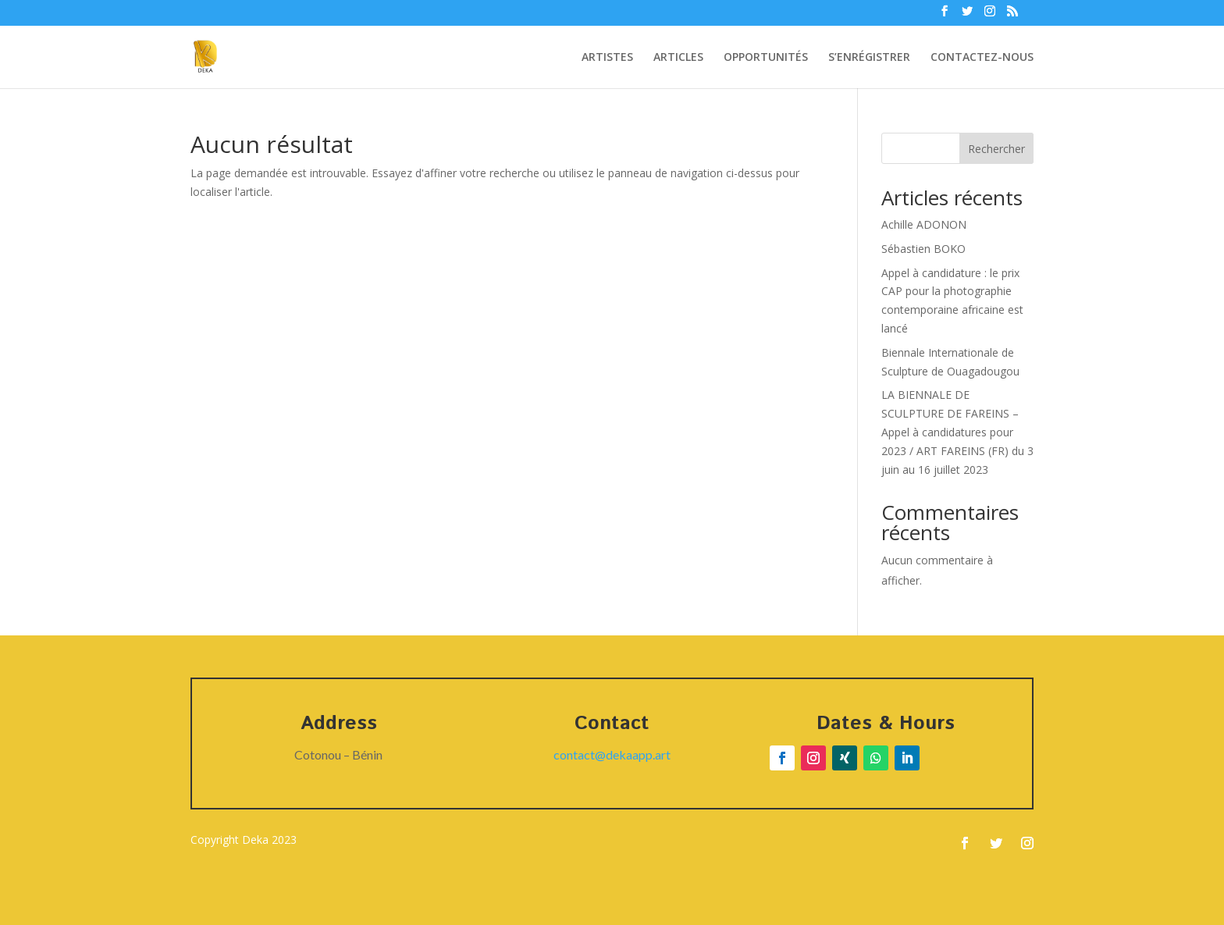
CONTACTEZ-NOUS (982, 58)
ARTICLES (678, 58)
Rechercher (996, 148)
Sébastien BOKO (923, 248)
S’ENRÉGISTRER (869, 58)
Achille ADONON (923, 224)
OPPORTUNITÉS (766, 58)
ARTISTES (607, 58)
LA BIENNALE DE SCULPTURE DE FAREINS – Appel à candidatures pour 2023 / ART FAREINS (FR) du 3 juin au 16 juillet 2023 (957, 431)
